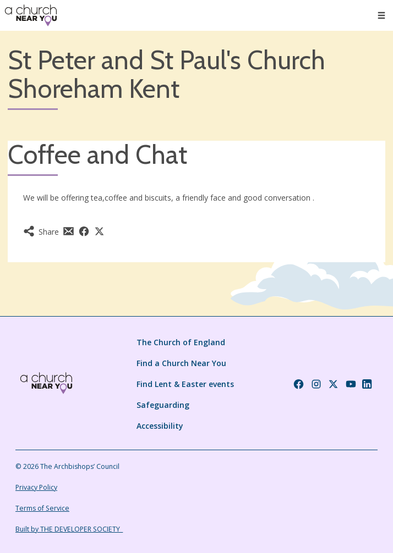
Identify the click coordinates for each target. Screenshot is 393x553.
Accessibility (160, 426)
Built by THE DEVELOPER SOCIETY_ (69, 529)
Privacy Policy (36, 487)
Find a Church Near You (181, 363)
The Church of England (181, 342)
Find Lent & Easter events (185, 384)
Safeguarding (163, 405)
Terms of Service (42, 508)
